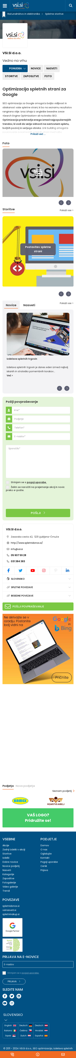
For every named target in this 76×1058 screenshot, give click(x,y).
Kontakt (45, 857)
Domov (44, 845)
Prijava (44, 870)
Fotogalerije (9, 882)
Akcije (5, 845)
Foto (48, 76)
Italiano (10, 1030)
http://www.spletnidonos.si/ (27, 543)
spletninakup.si (11, 914)
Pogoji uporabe (49, 862)
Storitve (11, 76)
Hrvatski (41, 1030)
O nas (43, 849)
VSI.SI (22, 1048)
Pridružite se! (38, 817)
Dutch (25, 1035)
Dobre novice (10, 862)
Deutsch (25, 1025)
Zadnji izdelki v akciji (13, 849)
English (10, 1025)
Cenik (43, 866)
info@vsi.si (16, 549)
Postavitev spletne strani (38, 249)
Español (41, 1035)
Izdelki (5, 857)
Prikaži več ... (38, 134)
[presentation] (31, 500)
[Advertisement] (27, 708)
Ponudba (15, 68)
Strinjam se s (29, 482)
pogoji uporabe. (37, 482)
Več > (10, 375)
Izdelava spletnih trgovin (22, 358)
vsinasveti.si (9, 910)
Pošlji (38, 513)
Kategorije (8, 874)
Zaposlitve (31, 76)
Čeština (26, 1030)
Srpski (10, 1035)
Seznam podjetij (62, 791)
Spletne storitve (54, 14)
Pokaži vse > (67, 210)
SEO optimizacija (42, 1048)
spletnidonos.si (11, 906)
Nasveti (51, 68)
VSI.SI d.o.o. (14, 529)
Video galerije (10, 886)
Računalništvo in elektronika (24, 14)
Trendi (6, 890)
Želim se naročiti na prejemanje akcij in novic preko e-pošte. (35, 489)
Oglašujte (46, 853)
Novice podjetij (11, 866)
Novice (36, 68)
